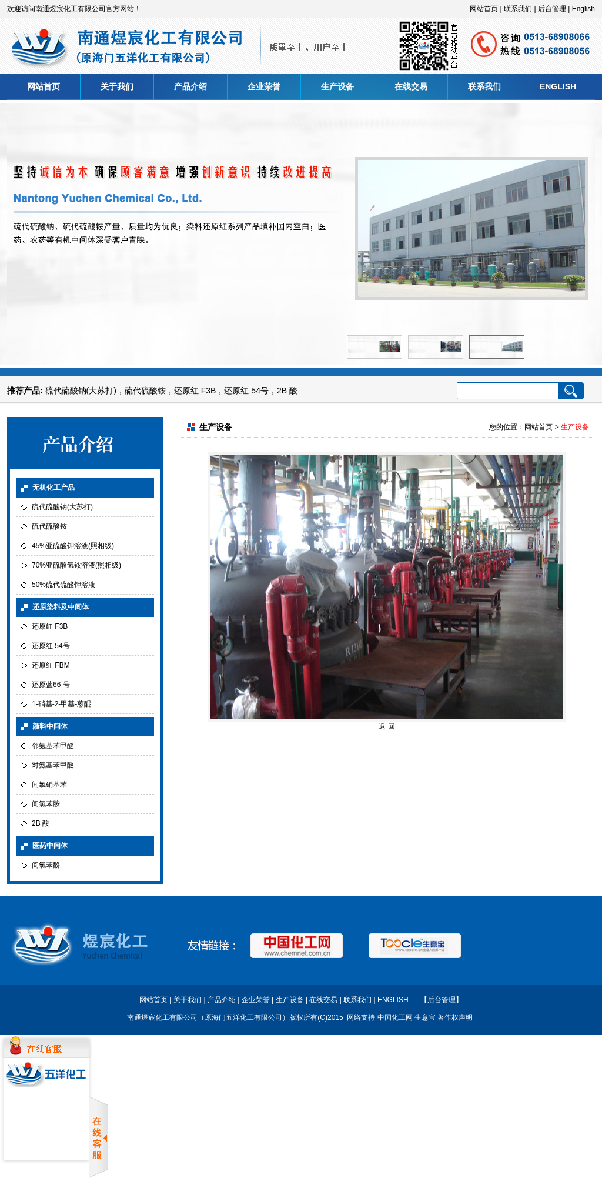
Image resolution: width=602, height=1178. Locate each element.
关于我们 (117, 86)
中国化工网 (395, 1017)
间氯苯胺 (46, 804)
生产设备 (337, 86)
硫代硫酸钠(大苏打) (80, 390)
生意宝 (425, 1017)
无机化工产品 (53, 487)
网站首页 (484, 9)
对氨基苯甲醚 (53, 765)
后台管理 (552, 9)
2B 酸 (287, 390)
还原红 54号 (246, 390)
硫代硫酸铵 (145, 390)
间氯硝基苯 (49, 784)
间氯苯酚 (46, 865)
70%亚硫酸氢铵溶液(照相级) (76, 565)
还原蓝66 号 (51, 684)
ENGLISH (558, 86)
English (583, 9)
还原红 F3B (195, 390)
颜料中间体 (50, 726)
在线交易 (410, 86)
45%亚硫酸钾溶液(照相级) (73, 546)
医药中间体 (50, 846)
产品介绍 (190, 86)
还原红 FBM (51, 665)
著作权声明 (455, 1017)
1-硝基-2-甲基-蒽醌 (61, 704)
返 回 (386, 726)
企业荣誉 (264, 86)
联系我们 (518, 9)
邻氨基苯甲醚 (53, 746)
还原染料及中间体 (60, 607)
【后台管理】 (441, 1000)
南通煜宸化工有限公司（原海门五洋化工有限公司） (208, 1017)
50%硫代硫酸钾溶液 (63, 584)
